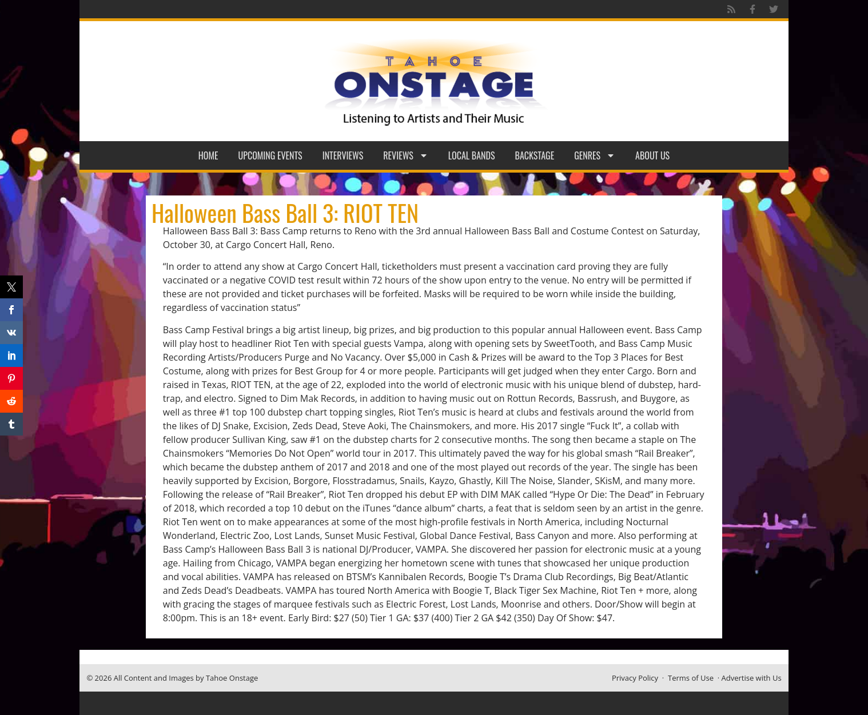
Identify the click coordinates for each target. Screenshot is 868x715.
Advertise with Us (752, 678)
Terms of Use (691, 678)
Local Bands (471, 155)
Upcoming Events (270, 155)
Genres (594, 155)
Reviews (405, 155)
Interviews (343, 155)
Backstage (535, 155)
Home (208, 155)
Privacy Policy (635, 678)
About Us (652, 155)
